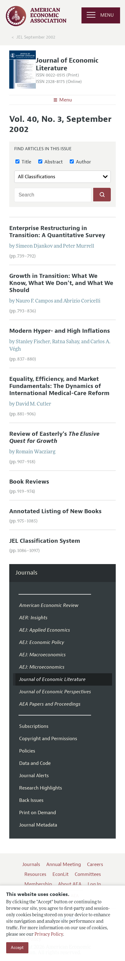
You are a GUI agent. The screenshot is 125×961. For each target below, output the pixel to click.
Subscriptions (33, 726)
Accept (17, 947)
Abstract (50, 162)
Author (80, 162)
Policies (27, 751)
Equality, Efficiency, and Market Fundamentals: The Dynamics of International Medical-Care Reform (59, 386)
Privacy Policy (49, 934)
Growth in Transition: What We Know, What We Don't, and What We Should (61, 283)
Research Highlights (40, 788)
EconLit (60, 874)
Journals (26, 573)
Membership (38, 884)
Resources (35, 874)
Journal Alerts (34, 776)
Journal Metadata (38, 825)
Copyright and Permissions (48, 739)
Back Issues (31, 800)
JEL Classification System (44, 541)
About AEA (69, 884)
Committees (88, 874)
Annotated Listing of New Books (55, 511)
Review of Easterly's (54, 437)
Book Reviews (29, 481)
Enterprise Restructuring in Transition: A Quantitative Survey (57, 232)
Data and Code (35, 763)
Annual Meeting (63, 864)
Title (23, 162)
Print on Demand (37, 813)
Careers (95, 864)
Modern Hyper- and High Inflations (59, 331)
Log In (94, 884)
